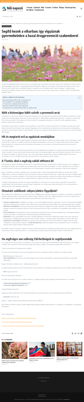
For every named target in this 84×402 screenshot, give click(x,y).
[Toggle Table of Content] (78, 97)
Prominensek (39, 10)
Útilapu (61, 7)
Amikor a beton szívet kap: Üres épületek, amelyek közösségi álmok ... (13, 361)
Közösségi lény (70, 7)
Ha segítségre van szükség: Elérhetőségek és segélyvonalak (20, 107)
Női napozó (15, 8)
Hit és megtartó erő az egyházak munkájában (15, 102)
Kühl (42, 7)
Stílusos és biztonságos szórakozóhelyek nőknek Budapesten (19, 318)
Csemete (48, 7)
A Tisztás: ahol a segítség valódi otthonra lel (15, 104)
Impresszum (44, 381)
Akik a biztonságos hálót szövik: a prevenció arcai (16, 100)
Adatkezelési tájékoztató (43, 377)
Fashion (55, 7)
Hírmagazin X (66, 399)
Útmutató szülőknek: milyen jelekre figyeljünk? (15, 105)
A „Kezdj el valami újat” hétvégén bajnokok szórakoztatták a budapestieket (23, 326)
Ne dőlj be (29, 10)
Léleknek (36, 7)
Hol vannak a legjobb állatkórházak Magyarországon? (17, 322)
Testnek (29, 7)
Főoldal (4, 23)
